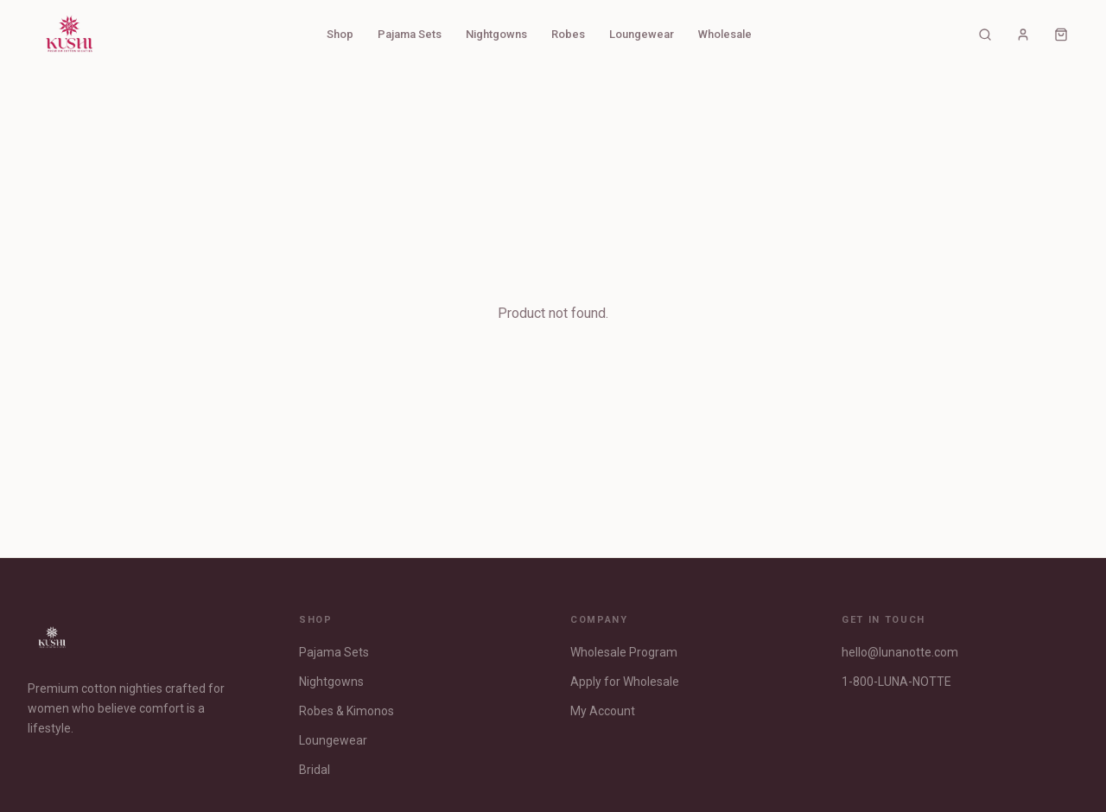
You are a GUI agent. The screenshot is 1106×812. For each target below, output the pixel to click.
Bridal (314, 770)
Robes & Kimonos (346, 711)
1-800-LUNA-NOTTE (896, 681)
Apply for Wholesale (624, 681)
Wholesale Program (623, 652)
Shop (340, 34)
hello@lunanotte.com (900, 652)
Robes (568, 34)
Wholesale (725, 34)
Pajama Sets (410, 34)
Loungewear (641, 34)
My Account (602, 711)
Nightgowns (496, 34)
